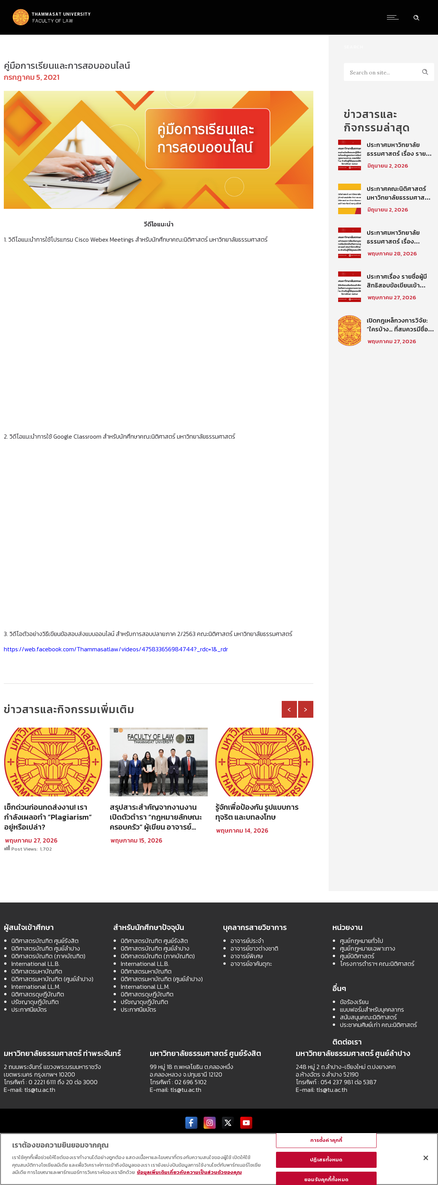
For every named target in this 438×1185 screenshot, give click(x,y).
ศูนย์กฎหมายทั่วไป (361, 940)
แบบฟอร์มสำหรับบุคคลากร (372, 1009)
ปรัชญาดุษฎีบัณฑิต (35, 1001)
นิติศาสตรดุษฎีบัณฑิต (37, 994)
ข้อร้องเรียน (354, 1001)
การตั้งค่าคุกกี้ (326, 1140)
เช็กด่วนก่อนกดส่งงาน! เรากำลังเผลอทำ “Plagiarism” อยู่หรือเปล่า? (48, 817)
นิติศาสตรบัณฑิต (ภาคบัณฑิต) (48, 956)
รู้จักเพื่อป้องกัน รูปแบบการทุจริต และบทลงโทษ (256, 812)
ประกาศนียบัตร (29, 1009)
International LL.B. (35, 963)
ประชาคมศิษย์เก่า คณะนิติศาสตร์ (378, 1024)
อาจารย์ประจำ (247, 940)
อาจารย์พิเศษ (247, 956)
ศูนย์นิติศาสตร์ (357, 956)
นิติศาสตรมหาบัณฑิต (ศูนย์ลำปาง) (52, 978)
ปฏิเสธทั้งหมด (326, 1159)
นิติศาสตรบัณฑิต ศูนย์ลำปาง (45, 948)
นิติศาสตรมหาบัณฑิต (36, 971)
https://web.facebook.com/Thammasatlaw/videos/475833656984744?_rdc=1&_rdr (116, 649)
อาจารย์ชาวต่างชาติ (254, 948)
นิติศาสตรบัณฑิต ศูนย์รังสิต (45, 940)
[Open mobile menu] (394, 17)
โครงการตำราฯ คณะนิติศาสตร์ (377, 963)
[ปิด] (425, 1157)
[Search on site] (389, 72)
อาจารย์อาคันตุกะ (251, 963)
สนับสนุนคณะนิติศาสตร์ (368, 1017)
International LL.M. (35, 986)
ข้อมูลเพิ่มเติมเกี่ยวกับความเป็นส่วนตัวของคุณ (189, 1172)
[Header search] (416, 17)
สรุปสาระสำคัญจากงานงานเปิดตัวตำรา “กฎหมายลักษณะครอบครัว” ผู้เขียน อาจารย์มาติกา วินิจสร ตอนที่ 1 (156, 822)
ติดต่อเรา (347, 1042)
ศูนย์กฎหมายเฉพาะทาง (367, 948)
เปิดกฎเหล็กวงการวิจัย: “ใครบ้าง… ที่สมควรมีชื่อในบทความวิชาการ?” (400, 329)
